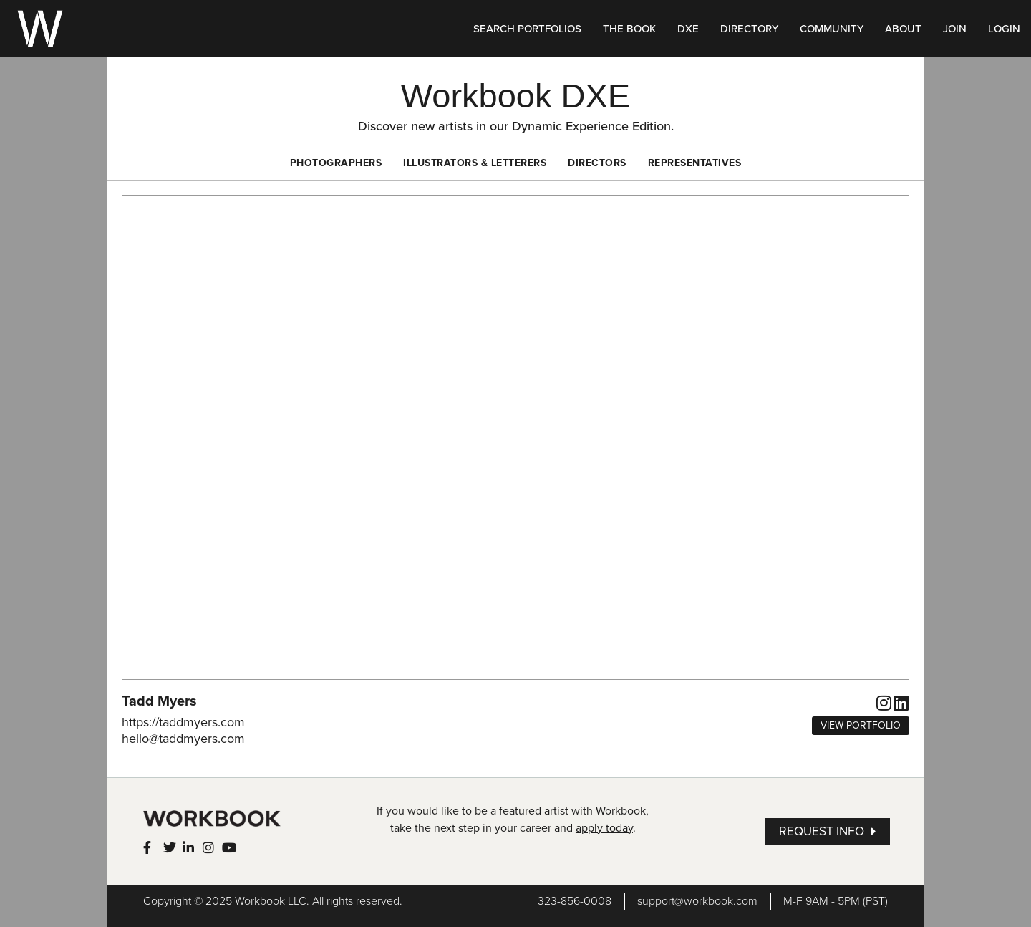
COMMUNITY (831, 28)
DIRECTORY (749, 28)
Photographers (336, 163)
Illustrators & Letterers (474, 163)
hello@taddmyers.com (183, 738)
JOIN (955, 28)
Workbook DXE (515, 96)
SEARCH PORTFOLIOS (527, 28)
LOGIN (1004, 28)
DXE (688, 28)
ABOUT (903, 28)
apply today (604, 828)
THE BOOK (629, 28)
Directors (597, 163)
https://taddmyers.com (183, 722)
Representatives (695, 163)
